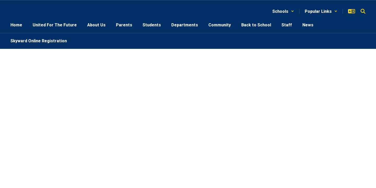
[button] (283, 11)
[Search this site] (363, 11)
